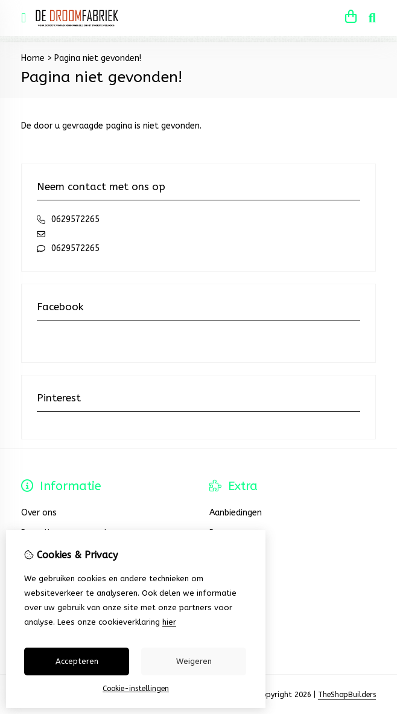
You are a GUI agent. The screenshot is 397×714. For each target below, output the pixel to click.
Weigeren (194, 661)
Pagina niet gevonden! (97, 58)
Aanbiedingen (235, 513)
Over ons (39, 513)
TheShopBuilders (347, 694)
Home (33, 58)
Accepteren (77, 661)
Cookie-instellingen (136, 688)
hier (169, 621)
